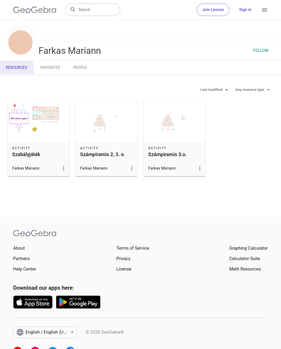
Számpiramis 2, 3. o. (102, 154)
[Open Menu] (264, 10)
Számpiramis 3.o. (167, 154)
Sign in (245, 9)
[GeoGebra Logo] (34, 10)
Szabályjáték (26, 154)
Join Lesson (213, 9)
